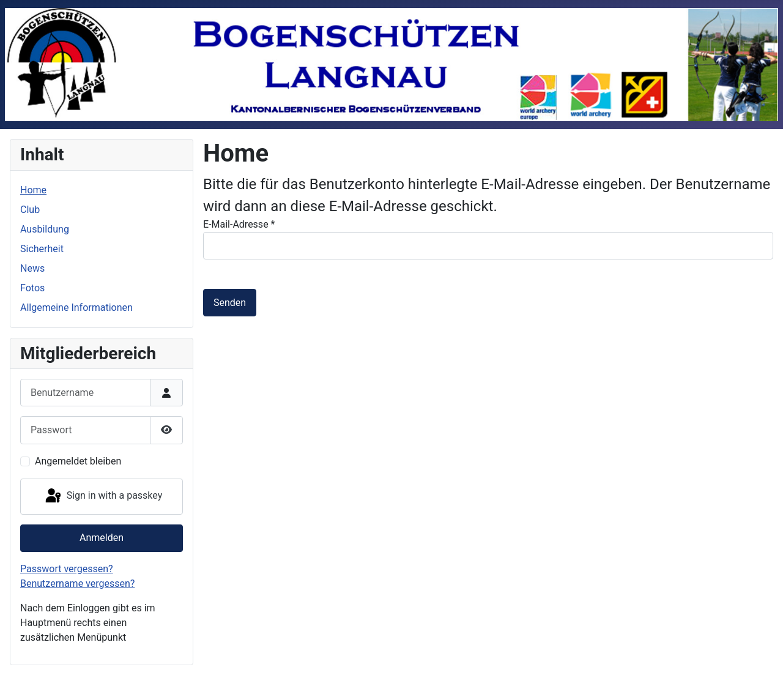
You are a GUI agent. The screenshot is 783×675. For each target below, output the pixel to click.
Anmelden (102, 537)
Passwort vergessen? (66, 569)
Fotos (32, 288)
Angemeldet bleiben (78, 461)
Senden (229, 302)
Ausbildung (44, 229)
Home (33, 190)
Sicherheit (42, 249)
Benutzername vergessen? (77, 583)
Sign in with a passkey (103, 496)
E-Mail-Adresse (239, 224)
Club (30, 209)
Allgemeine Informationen (76, 307)
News (32, 268)
